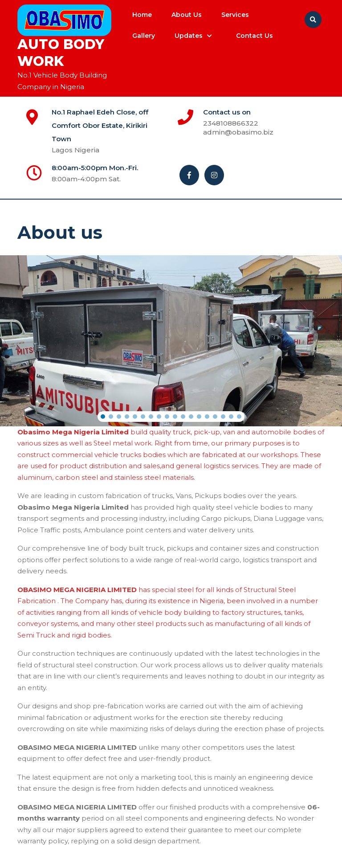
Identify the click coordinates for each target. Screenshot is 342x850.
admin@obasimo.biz (259, 132)
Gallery (143, 36)
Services (235, 15)
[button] (103, 416)
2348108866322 (258, 123)
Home (142, 15)
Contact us (254, 36)
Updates (189, 36)
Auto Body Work (60, 52)
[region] (171, 340)
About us (186, 15)
